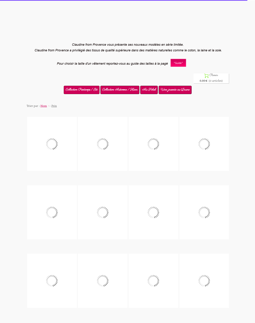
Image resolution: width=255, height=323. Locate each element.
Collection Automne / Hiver (119, 90)
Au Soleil (149, 90)
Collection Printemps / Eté (82, 90)
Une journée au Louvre (175, 90)
